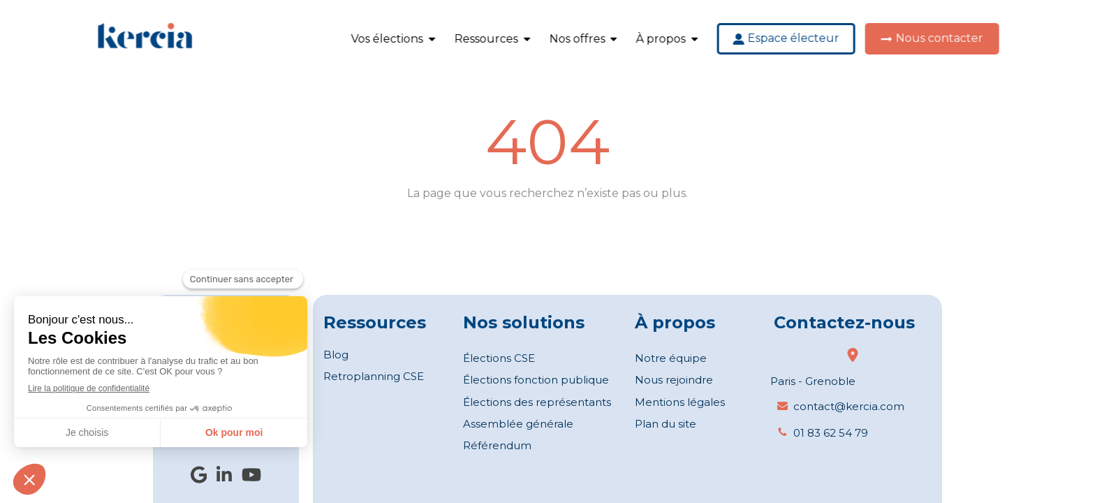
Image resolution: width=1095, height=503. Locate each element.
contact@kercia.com (848, 406)
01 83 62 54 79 (830, 432)
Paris (782, 381)
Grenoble (830, 381)
